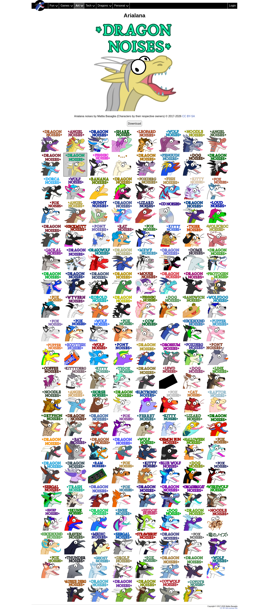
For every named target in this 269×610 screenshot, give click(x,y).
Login (232, 5)
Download (134, 123)
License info (232, 608)
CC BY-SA (188, 116)
